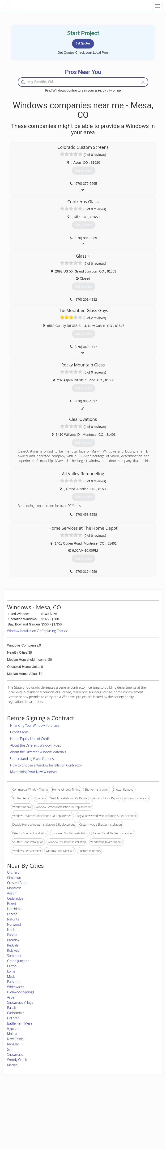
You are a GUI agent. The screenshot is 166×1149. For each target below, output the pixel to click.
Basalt (11, 1007)
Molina (12, 1033)
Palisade (13, 981)
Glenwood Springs (20, 992)
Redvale (13, 945)
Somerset (14, 955)
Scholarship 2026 (127, 1104)
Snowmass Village (20, 1002)
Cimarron (14, 877)
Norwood (14, 924)
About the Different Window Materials (38, 752)
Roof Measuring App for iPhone (79, 1120)
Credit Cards (19, 732)
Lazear (12, 914)
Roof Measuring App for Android (79, 1125)
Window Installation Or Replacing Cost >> (37, 631)
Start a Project (24, 1115)
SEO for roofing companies (133, 1125)
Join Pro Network (70, 1104)
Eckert (11, 903)
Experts (63, 1109)
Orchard (13, 872)
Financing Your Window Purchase (35, 725)
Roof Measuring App (72, 1115)
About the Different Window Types (35, 745)
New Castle (15, 1039)
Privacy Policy (125, 1109)
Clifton (12, 966)
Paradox (13, 940)
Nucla (11, 929)
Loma (11, 971)
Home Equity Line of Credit (30, 738)
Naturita (13, 919)
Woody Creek (17, 1059)
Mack (11, 976)
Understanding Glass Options (32, 758)
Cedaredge (15, 898)
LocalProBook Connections (133, 1120)
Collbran (13, 1018)
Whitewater (15, 987)
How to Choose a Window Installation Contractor (46, 765)
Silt (9, 1049)
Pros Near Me (24, 1109)
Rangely (13, 1044)
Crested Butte (17, 882)
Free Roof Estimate (27, 1120)
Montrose (14, 888)
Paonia (12, 935)
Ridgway (13, 950)
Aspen (11, 997)
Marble (12, 1065)
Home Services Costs (28, 1104)
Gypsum (13, 1028)
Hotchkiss (14, 909)
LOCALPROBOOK (29, 5)
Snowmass (15, 1054)
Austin (11, 893)
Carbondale (15, 1013)
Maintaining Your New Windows (33, 772)
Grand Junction (18, 961)
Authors (121, 1115)
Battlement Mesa (19, 1023)
